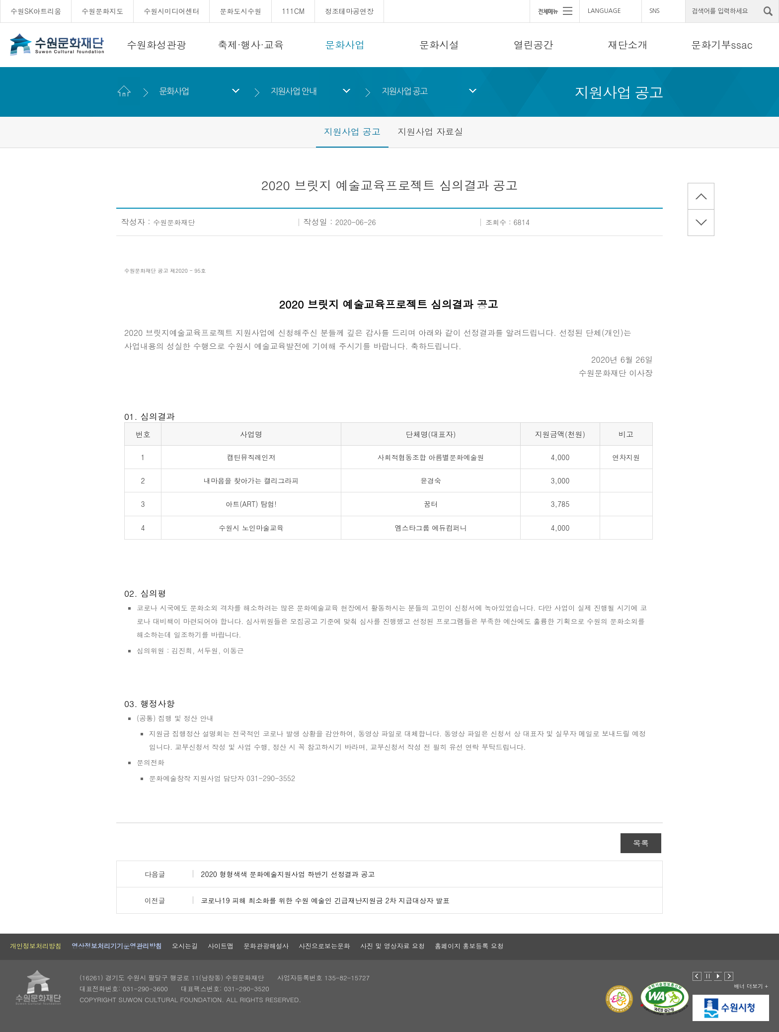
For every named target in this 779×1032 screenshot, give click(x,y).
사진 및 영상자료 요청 (392, 946)
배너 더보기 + (751, 986)
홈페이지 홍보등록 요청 (469, 946)
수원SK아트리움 (35, 11)
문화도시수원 (240, 11)
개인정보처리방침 (36, 946)
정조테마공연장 (349, 11)
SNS (654, 11)
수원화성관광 (156, 44)
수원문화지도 (102, 11)
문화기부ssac (721, 44)
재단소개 (627, 44)
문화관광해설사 (266, 946)
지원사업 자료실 (430, 131)
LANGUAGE (604, 11)
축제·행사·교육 (251, 44)
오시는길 (185, 946)
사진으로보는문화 (324, 946)
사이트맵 (221, 946)
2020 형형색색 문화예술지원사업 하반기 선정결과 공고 (288, 874)
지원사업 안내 (293, 91)
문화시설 (439, 44)
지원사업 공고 (404, 91)
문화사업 (345, 44)
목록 (641, 843)
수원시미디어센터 (171, 11)
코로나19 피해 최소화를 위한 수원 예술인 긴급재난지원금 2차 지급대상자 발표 (325, 900)
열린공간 (533, 44)
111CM (293, 11)
